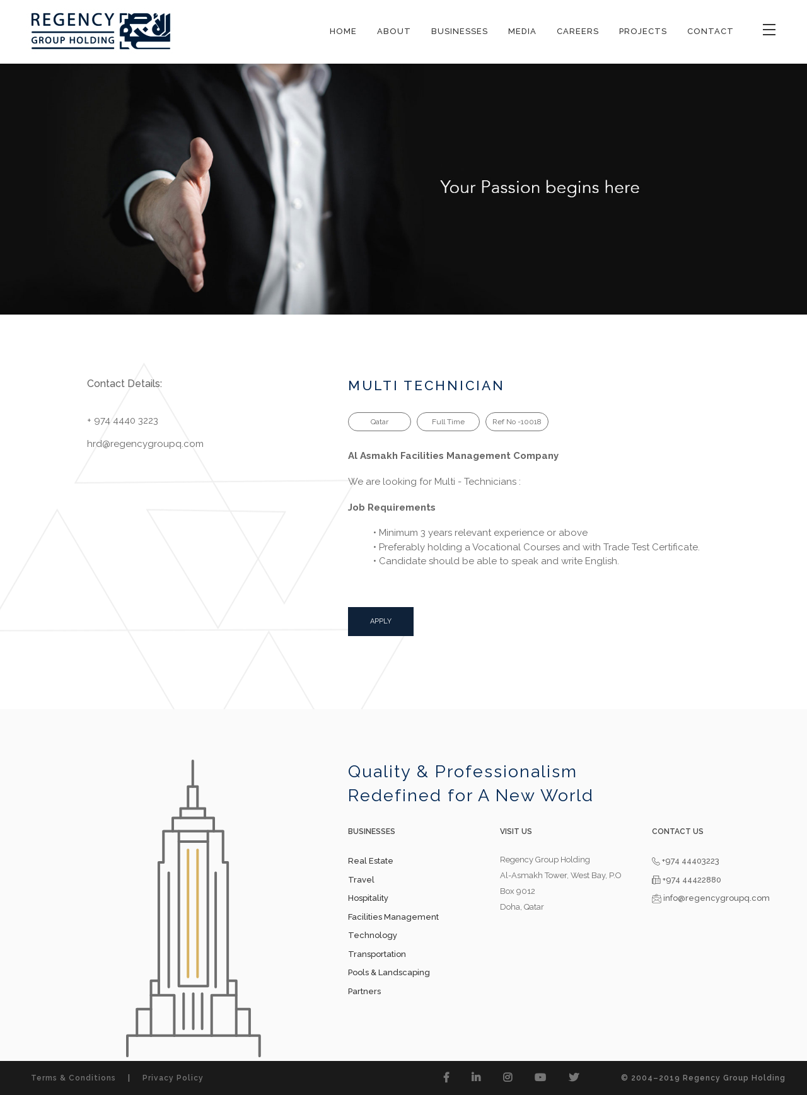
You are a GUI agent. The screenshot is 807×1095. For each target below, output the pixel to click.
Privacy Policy (173, 1078)
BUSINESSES (459, 31)
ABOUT (394, 31)
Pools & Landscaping (389, 972)
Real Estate (370, 861)
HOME (343, 31)
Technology (372, 935)
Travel (361, 879)
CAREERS (578, 31)
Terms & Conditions (73, 1078)
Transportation (377, 954)
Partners (364, 991)
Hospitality (368, 898)
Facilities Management (393, 917)
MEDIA (522, 31)
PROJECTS (643, 31)
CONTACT (710, 31)
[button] (447, 1078)
